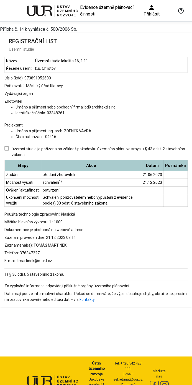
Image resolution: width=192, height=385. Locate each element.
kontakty (87, 299)
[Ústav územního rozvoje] (52, 10)
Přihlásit (152, 10)
